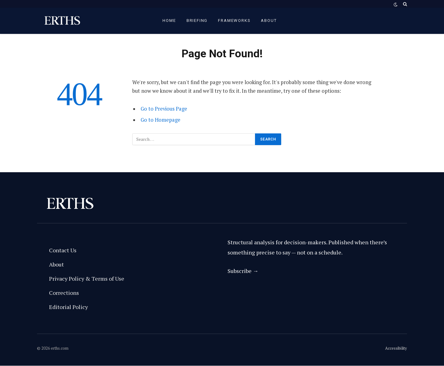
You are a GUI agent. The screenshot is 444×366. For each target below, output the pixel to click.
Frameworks (234, 20)
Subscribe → (243, 270)
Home (169, 20)
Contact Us (62, 250)
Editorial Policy (68, 307)
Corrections (64, 292)
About (269, 20)
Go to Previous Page (164, 108)
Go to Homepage (160, 119)
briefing (197, 20)
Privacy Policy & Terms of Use (86, 278)
